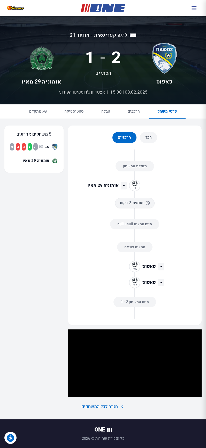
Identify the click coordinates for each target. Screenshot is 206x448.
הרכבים (134, 111)
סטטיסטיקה (74, 111)
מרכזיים (124, 137)
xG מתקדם (38, 111)
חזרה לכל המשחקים (103, 406)
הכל (148, 137)
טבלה (105, 111)
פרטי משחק (167, 114)
